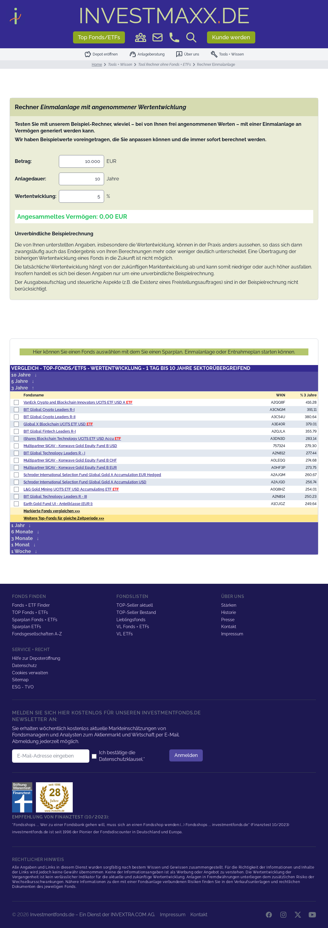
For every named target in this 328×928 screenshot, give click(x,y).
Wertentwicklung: (35, 196)
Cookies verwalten (30, 672)
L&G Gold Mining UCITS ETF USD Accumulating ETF (71, 489)
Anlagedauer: (30, 179)
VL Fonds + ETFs (132, 626)
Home (97, 64)
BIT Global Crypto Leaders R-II (49, 417)
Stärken (228, 605)
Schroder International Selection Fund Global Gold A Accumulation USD (85, 482)
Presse (227, 619)
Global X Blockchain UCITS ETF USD (58, 424)
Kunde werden (231, 37)
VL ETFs (124, 633)
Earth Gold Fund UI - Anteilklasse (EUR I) (58, 504)
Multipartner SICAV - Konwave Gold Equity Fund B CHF (70, 460)
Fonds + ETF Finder (31, 605)
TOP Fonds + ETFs (30, 612)
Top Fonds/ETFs (99, 37)
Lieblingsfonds (130, 619)
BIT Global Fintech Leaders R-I (50, 431)
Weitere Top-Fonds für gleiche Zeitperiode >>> (64, 518)
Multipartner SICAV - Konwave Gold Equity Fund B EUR (70, 468)
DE (164, 15)
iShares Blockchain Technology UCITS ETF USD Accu (72, 439)
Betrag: (23, 161)
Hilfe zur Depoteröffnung (36, 658)
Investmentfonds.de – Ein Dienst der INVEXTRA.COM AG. (92, 914)
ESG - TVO (23, 687)
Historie (228, 612)
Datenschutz (24, 665)
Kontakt (228, 626)
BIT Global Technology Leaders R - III (55, 496)
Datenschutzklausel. (121, 759)
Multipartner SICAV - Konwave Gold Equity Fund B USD (70, 446)
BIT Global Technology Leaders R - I (54, 453)
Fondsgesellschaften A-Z (37, 633)
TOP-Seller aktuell (134, 605)
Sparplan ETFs (26, 626)
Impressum (232, 633)
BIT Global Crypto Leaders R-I (49, 410)
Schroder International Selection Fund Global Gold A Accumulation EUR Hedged (92, 475)
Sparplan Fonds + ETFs (34, 619)
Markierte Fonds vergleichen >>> (52, 511)
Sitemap (20, 679)
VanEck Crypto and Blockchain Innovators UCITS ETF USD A (78, 402)
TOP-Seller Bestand (136, 612)
